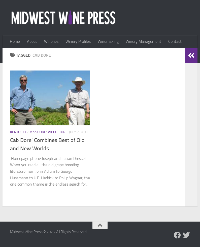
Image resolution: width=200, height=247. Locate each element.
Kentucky (18, 132)
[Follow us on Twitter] (186, 235)
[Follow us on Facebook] (177, 235)
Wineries (51, 41)
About (32, 41)
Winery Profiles (78, 41)
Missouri (37, 132)
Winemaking (108, 41)
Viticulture (58, 132)
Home (15, 41)
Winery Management (143, 41)
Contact (175, 41)
